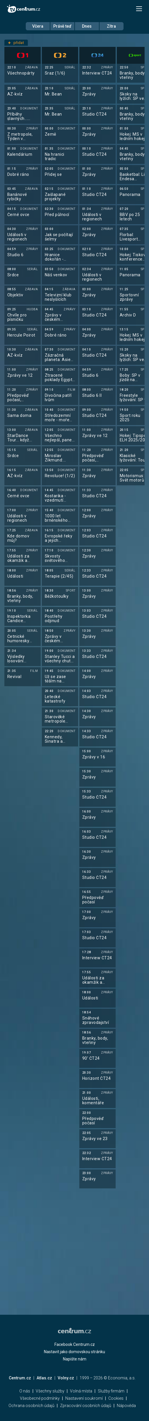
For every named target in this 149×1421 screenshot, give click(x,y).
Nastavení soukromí (84, 1398)
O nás (24, 1391)
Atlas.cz (44, 1378)
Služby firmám (111, 1391)
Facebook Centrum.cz (74, 1344)
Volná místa (81, 1391)
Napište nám (74, 1359)
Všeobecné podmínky (40, 1398)
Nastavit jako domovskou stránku (74, 1351)
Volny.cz (66, 1378)
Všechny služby (50, 1391)
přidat (16, 42)
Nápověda (126, 1405)
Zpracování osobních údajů (85, 1405)
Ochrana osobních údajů (31, 1405)
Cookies (116, 1398)
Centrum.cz (20, 1378)
